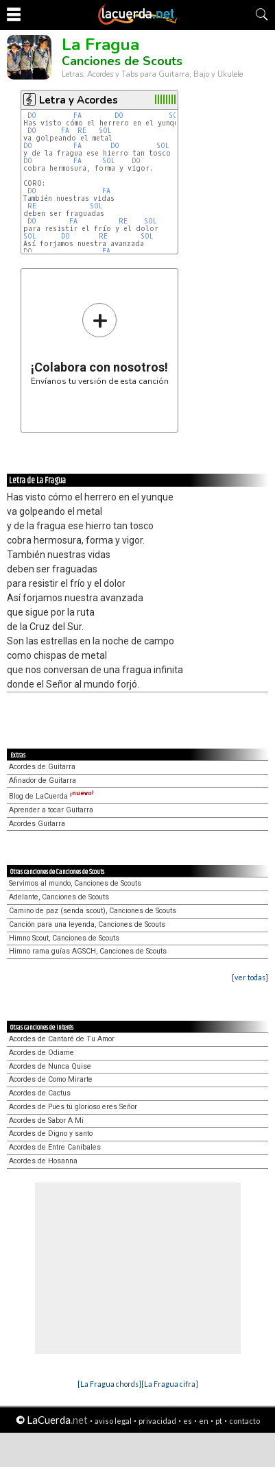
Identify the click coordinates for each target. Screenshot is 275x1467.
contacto (244, 1420)
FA (77, 115)
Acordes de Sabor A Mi (46, 1120)
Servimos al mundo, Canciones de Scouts (75, 883)
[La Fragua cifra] (169, 1383)
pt (218, 1420)
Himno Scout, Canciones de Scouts (64, 938)
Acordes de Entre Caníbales (55, 1147)
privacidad (157, 1420)
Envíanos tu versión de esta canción (100, 344)
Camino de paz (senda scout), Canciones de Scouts (92, 910)
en (203, 1420)
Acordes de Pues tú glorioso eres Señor (73, 1106)
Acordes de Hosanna (43, 1160)
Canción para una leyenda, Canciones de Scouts (87, 924)
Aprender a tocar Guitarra (51, 809)
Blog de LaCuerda (51, 796)
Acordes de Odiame (41, 1052)
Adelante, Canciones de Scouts (59, 897)
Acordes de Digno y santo (51, 1133)
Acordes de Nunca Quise (50, 1066)
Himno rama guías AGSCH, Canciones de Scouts (88, 951)
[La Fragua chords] (109, 1383)
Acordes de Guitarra (42, 766)
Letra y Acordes (78, 100)
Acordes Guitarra (37, 823)
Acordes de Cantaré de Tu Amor (62, 1038)
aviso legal (113, 1420)
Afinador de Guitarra (42, 780)
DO (31, 115)
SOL (175, 115)
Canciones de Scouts (122, 61)
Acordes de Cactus (40, 1093)
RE (81, 130)
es (187, 1420)
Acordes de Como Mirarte (51, 1079)
